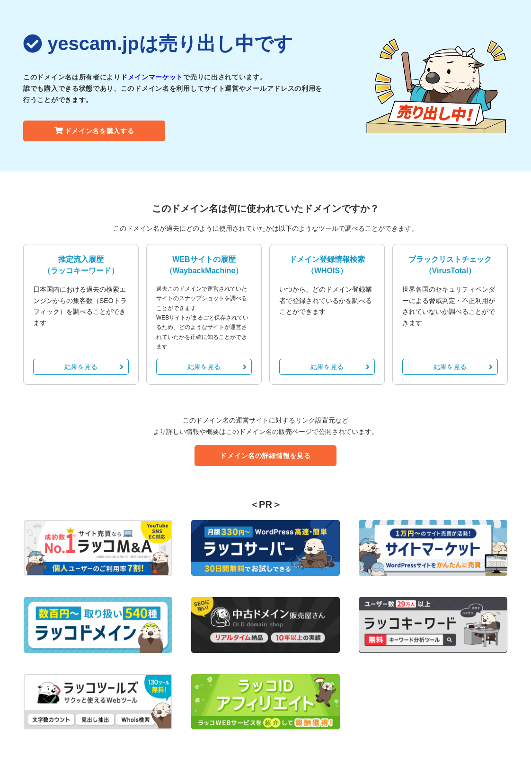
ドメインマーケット (152, 77)
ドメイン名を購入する (94, 131)
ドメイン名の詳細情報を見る (265, 455)
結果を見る (94, 367)
